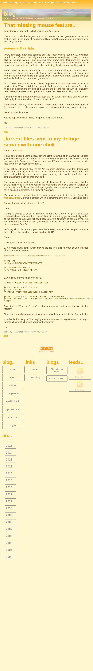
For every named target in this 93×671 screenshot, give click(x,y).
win (66, 2)
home (5, 2)
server (41, 2)
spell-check (13, 401)
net (60, 2)
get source (12, 409)
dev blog (35, 377)
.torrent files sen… (57, 378)
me (72, 2)
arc (21, 2)
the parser (13, 393)
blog (14, 2)
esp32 (52, 2)
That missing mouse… (57, 370)
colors (13, 385)
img (33, 2)
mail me (13, 417)
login (13, 425)
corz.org (46, 351)
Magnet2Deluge (12, 198)
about (12, 377)
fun (26, 2)
